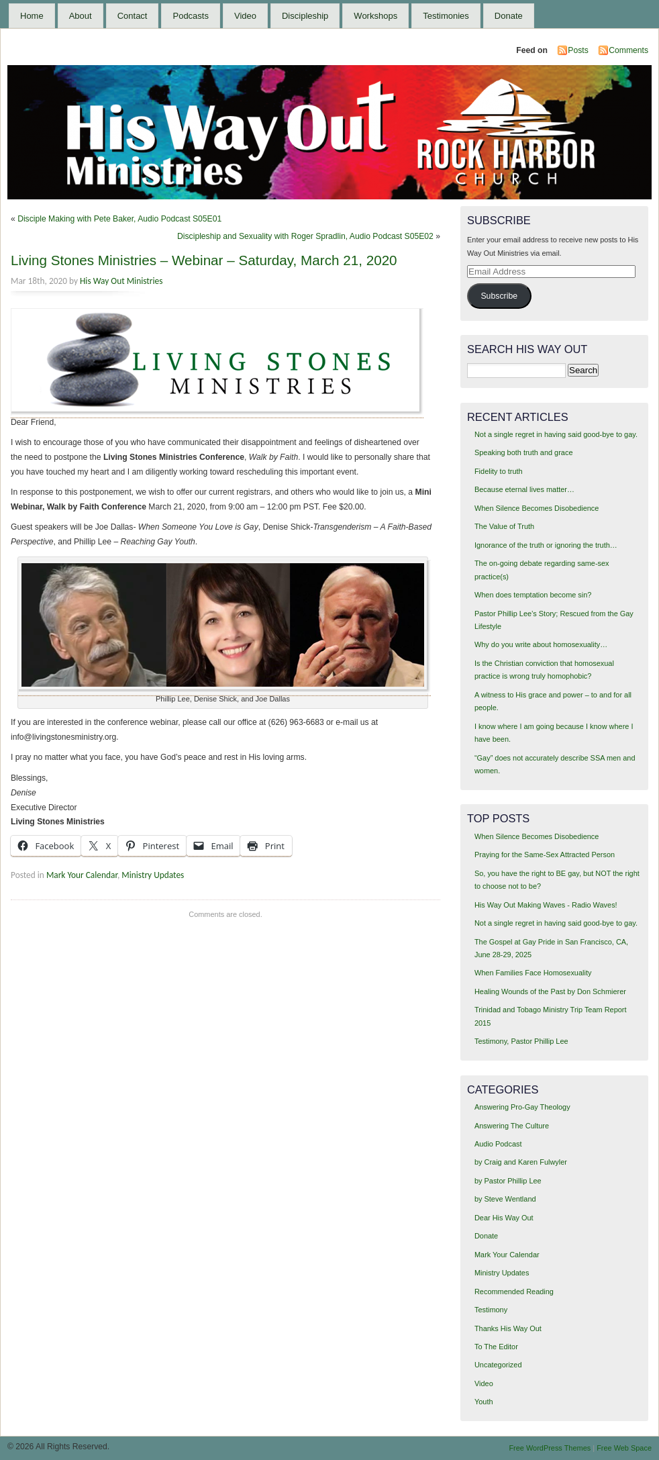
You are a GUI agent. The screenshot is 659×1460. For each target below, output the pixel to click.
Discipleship (305, 16)
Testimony (490, 1310)
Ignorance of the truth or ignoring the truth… (545, 545)
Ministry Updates (152, 875)
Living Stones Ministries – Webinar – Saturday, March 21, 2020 (204, 260)
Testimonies (446, 16)
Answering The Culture (511, 1126)
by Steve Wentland (505, 1199)
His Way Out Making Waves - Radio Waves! (545, 905)
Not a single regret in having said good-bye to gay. (556, 434)
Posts (578, 50)
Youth (483, 1402)
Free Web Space (624, 1448)
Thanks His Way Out (508, 1328)
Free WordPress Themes (550, 1448)
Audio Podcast (498, 1144)
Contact (132, 16)
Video (245, 16)
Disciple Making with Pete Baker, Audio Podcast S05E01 (119, 219)
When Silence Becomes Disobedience (536, 508)
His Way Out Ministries (121, 281)
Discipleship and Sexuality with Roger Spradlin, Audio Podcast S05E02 (305, 236)
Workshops (375, 16)
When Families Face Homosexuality (532, 973)
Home (32, 16)
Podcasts (190, 16)
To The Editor (496, 1347)
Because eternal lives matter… (524, 489)
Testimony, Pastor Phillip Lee (521, 1041)
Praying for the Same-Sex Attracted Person (544, 854)
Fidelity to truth (498, 471)
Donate (509, 16)
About (80, 16)
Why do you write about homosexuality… (540, 644)
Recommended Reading (514, 1291)
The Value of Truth (504, 526)
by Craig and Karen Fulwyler (520, 1162)
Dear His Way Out (504, 1218)
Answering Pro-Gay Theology (522, 1107)
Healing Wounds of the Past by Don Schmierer (550, 991)
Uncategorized (498, 1365)
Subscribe (498, 296)
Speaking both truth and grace (523, 452)
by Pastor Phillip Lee (508, 1181)
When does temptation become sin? (533, 595)
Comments (628, 50)
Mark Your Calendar (81, 875)
